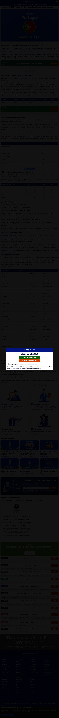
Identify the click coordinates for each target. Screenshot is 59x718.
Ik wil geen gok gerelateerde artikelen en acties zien (22, 364)
